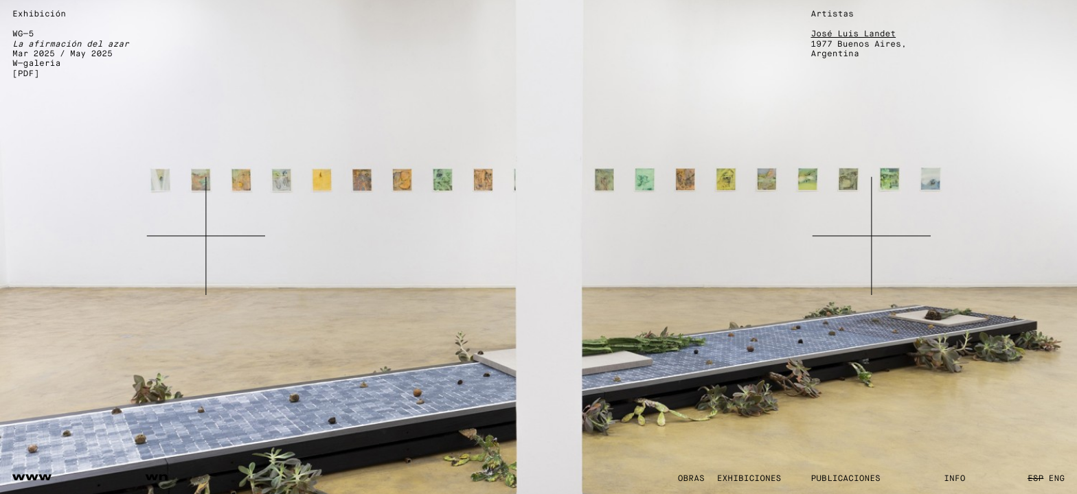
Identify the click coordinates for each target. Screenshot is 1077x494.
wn (157, 477)
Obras (691, 479)
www (32, 477)
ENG (1057, 479)
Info (954, 479)
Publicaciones (846, 479)
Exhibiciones (749, 479)
